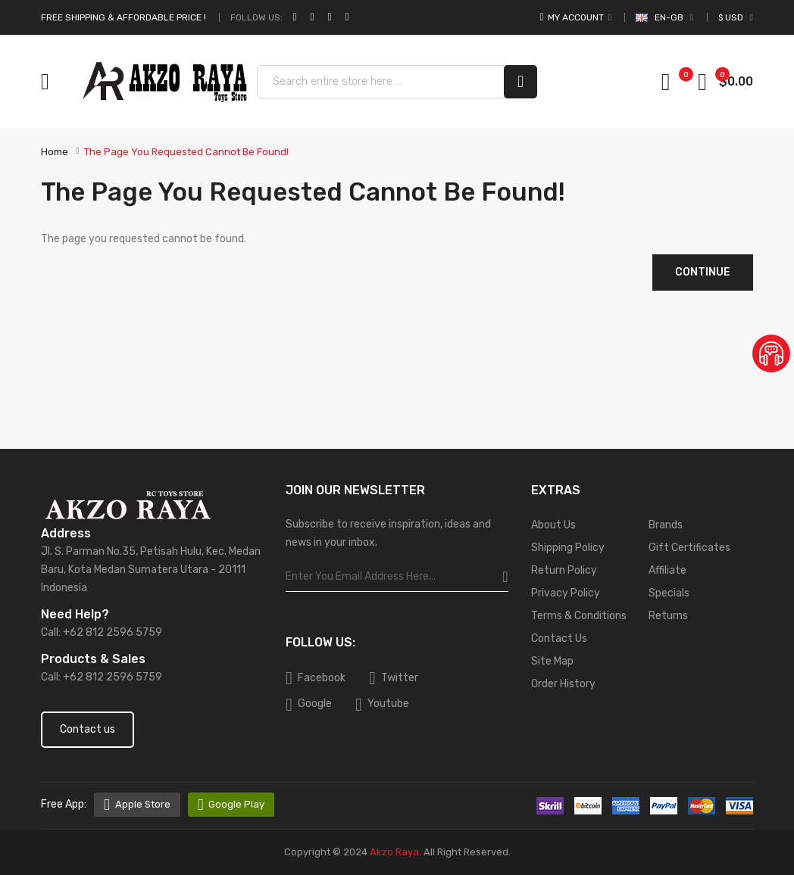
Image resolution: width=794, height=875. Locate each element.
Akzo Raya (394, 852)
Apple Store (142, 804)
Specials (669, 593)
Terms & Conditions (579, 615)
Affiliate (667, 570)
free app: (63, 804)
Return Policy (564, 570)
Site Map (552, 661)
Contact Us (559, 638)
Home (54, 151)
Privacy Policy (565, 593)
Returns (668, 615)
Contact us (87, 729)
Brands (666, 524)
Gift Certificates (689, 547)
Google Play (236, 804)
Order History (563, 683)
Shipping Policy (568, 547)
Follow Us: (256, 17)
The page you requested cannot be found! (186, 151)
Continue (702, 272)
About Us (553, 524)
